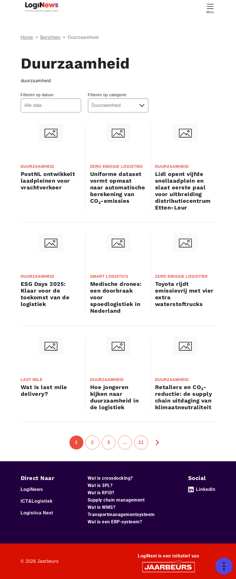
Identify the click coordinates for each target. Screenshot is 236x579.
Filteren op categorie (107, 95)
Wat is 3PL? (100, 485)
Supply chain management (116, 500)
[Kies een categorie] (118, 105)
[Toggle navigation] (210, 8)
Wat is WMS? (102, 507)
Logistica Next (37, 512)
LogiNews (32, 489)
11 (141, 442)
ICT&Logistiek (37, 501)
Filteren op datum (37, 95)
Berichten (50, 37)
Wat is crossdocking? (110, 478)
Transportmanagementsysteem (121, 514)
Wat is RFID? (101, 492)
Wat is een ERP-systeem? (115, 521)
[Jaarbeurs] (168, 566)
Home (27, 37)
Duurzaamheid (83, 37)
